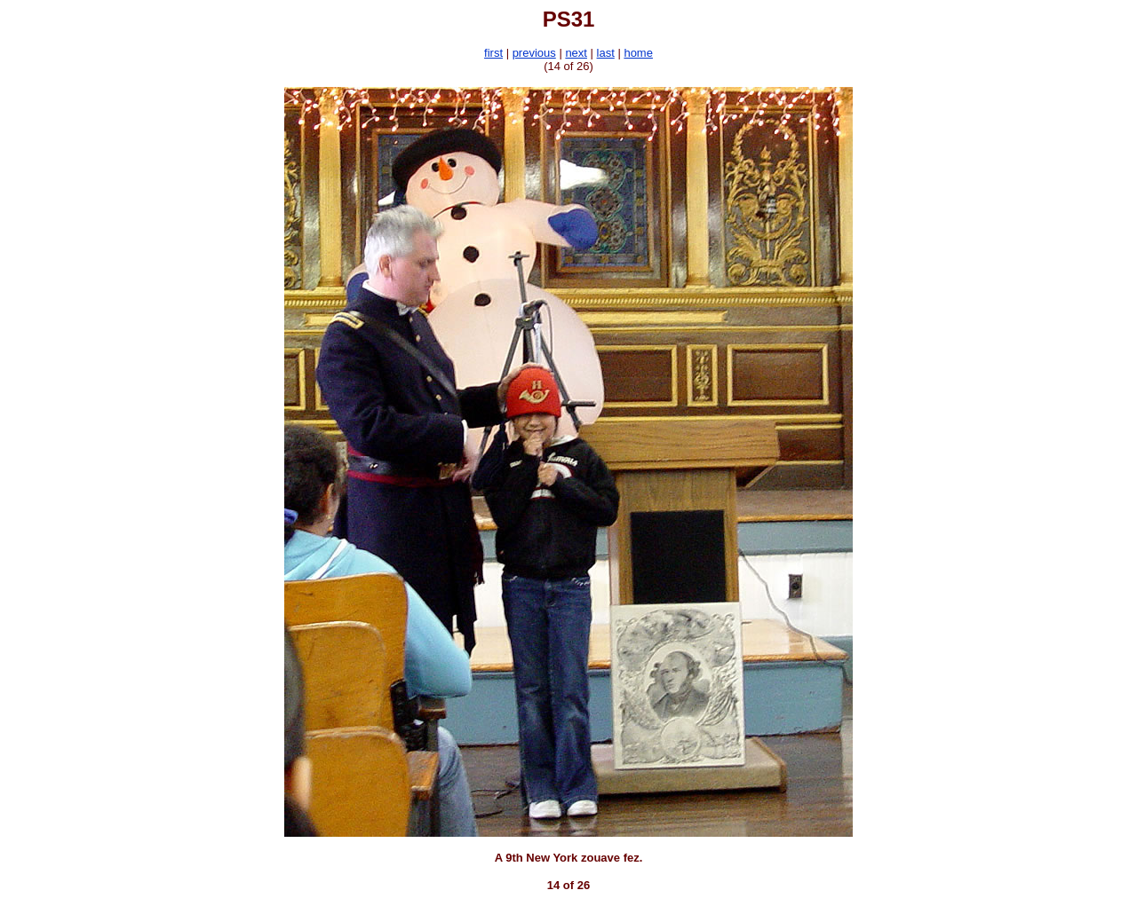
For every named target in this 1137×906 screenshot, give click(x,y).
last (606, 52)
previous (534, 52)
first (493, 52)
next (576, 52)
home (638, 52)
